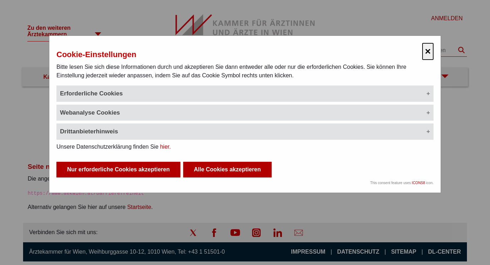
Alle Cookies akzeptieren (227, 169)
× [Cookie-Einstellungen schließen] (428, 51)
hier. (165, 147)
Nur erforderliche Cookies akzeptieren (118, 169)
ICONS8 (418, 183)
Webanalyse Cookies (90, 112)
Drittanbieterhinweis (89, 131)
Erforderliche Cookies (91, 93)
